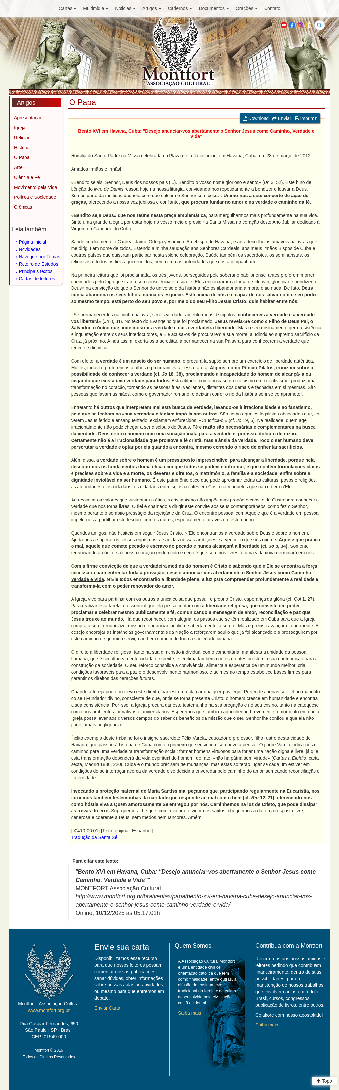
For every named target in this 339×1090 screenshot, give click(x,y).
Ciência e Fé (27, 177)
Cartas (67, 8)
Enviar (281, 118)
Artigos (151, 8)
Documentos (214, 8)
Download (256, 118)
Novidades (30, 249)
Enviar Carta (107, 1008)
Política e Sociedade (35, 197)
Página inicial (32, 242)
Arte (18, 167)
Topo (324, 1081)
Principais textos (36, 271)
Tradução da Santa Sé (94, 837)
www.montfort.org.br (49, 1010)
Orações (247, 8)
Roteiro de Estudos (38, 264)
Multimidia (95, 8)
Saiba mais (189, 1013)
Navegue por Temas (39, 256)
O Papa (21, 157)
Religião (22, 137)
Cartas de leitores (37, 278)
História (21, 147)
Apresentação (28, 117)
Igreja (19, 127)
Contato (272, 8)
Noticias (125, 8)
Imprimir (306, 118)
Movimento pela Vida (35, 187)
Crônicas (23, 207)
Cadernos (180, 8)
